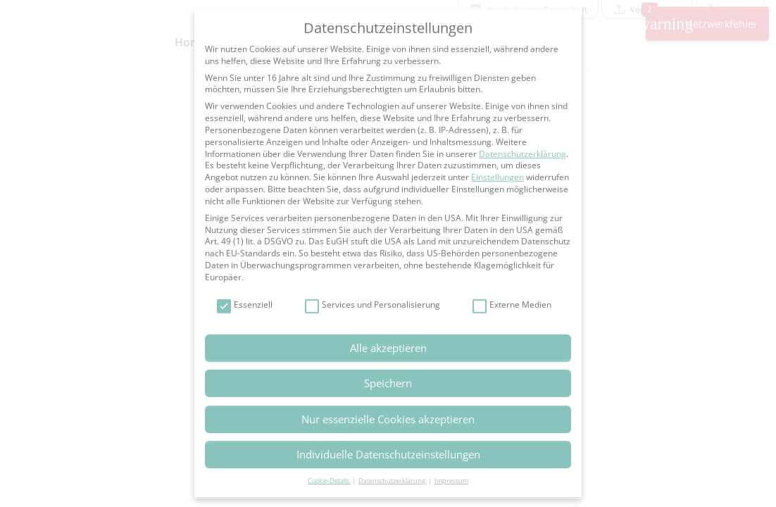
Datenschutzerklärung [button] (392, 480)
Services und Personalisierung (372, 305)
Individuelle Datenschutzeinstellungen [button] (388, 454)
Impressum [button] (451, 480)
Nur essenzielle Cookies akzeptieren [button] (388, 419)
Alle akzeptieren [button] (388, 348)
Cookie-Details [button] (329, 480)
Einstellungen (497, 177)
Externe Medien (512, 305)
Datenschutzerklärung (522, 154)
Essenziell (245, 305)
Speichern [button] (388, 383)
